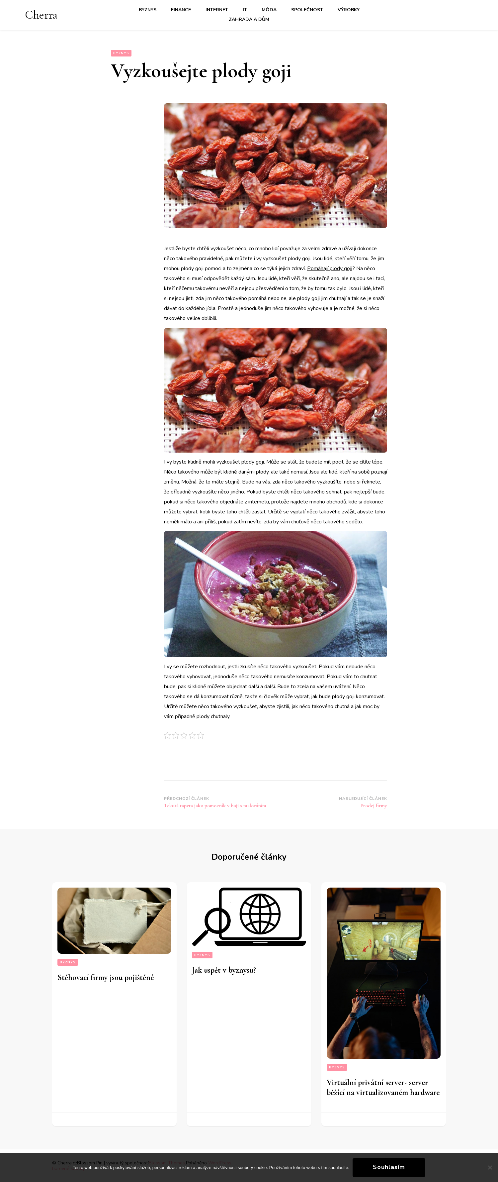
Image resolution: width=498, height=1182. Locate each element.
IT (245, 10)
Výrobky (349, 10)
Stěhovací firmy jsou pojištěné (105, 977)
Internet (217, 10)
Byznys (147, 10)
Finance (181, 10)
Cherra (41, 15)
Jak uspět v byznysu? (224, 970)
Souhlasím (389, 1167)
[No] (489, 1167)
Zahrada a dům (249, 19)
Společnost (307, 10)
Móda (269, 10)
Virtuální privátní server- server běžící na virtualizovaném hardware (383, 1087)
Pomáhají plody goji (329, 268)
